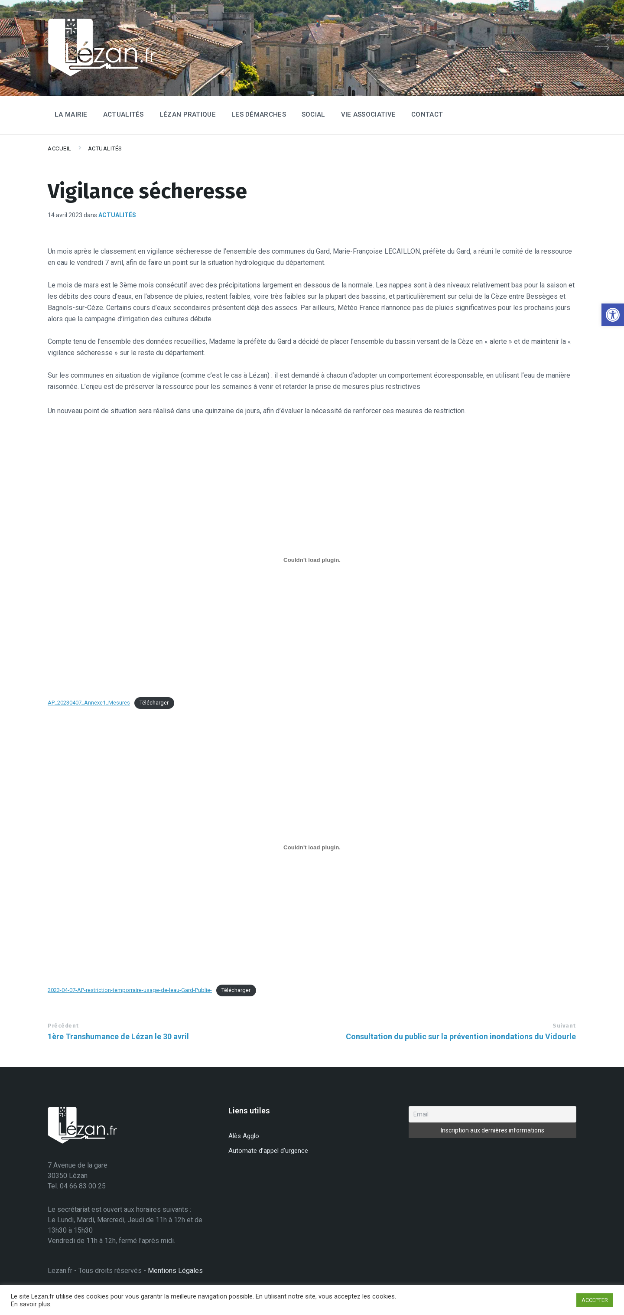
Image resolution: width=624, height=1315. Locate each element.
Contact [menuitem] (427, 114)
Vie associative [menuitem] (368, 114)
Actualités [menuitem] (123, 114)
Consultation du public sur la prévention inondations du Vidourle (461, 1036)
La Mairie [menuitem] (71, 114)
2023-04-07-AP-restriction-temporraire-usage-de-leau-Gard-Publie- (130, 990)
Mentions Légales (175, 1270)
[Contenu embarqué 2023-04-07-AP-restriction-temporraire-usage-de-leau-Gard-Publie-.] (312, 847)
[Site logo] (102, 75)
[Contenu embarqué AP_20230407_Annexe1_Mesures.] (312, 560)
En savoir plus (30, 1304)
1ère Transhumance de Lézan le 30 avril (118, 1036)
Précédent (63, 1025)
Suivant (564, 1025)
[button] (612, 314)
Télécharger (154, 702)
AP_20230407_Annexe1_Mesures (89, 702)
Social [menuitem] (313, 114)
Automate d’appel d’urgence (268, 1151)
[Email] (492, 1114)
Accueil (60, 148)
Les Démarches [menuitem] (258, 114)
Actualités (105, 148)
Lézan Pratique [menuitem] (187, 114)
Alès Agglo (243, 1136)
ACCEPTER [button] (595, 1300)
